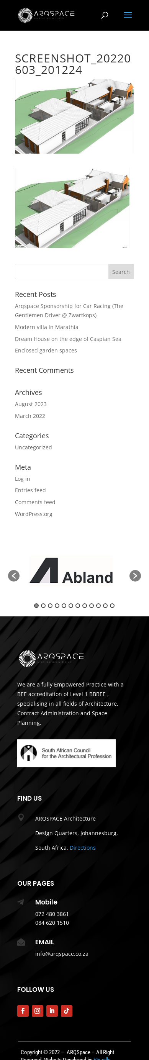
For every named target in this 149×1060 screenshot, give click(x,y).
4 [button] (57, 605)
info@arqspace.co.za (61, 953)
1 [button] (36, 605)
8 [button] (84, 605)
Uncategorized (33, 447)
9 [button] (91, 605)
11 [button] (105, 605)
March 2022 (30, 415)
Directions (83, 847)
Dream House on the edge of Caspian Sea (68, 338)
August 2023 (31, 404)
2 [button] (43, 605)
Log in (22, 478)
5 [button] (64, 605)
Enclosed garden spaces (46, 350)
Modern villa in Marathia (47, 327)
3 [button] (50, 605)
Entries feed (30, 490)
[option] (74, 571)
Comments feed (35, 502)
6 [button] (71, 605)
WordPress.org (33, 514)
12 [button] (112, 605)
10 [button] (98, 605)
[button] (14, 576)
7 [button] (77, 605)
